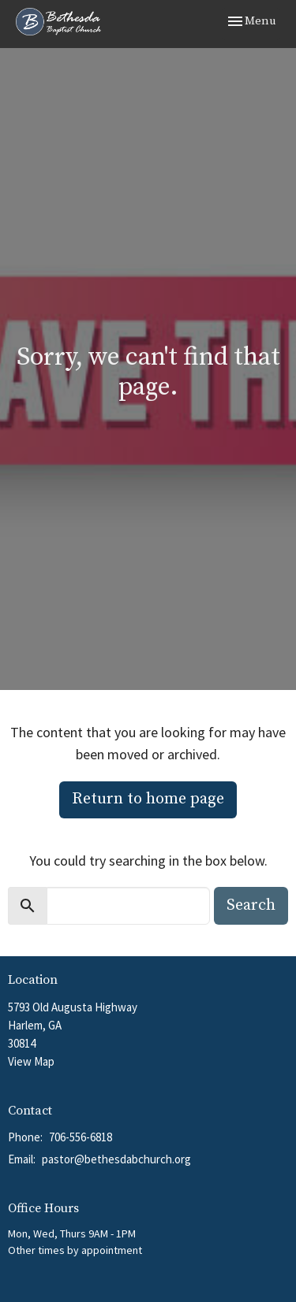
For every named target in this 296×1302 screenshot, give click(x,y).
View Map (31, 1061)
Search (251, 905)
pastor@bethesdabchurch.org (116, 1159)
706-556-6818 (80, 1137)
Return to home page (148, 799)
